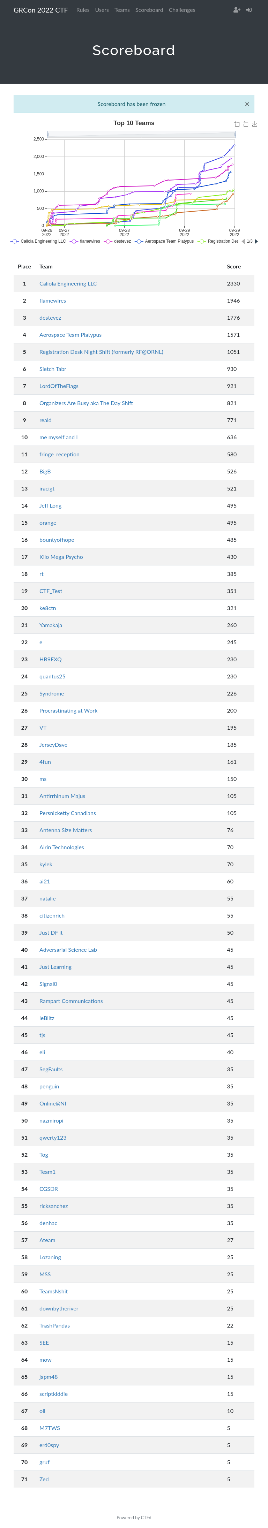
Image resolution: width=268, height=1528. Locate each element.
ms (42, 778)
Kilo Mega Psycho (61, 556)
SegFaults (50, 1069)
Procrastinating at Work (68, 710)
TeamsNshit (53, 1291)
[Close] (247, 104)
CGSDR (48, 1188)
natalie (47, 898)
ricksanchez (53, 1205)
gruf (44, 1462)
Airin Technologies (61, 847)
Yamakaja (50, 625)
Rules (83, 9)
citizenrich (52, 915)
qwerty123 (53, 1137)
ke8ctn (47, 608)
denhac (48, 1222)
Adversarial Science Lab (68, 949)
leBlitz (46, 1017)
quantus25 (52, 676)
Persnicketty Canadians (67, 812)
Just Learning (55, 966)
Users (102, 9)
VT (42, 727)
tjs (42, 1035)
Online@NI (52, 1103)
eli (42, 1052)
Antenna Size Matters (65, 830)
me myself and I (58, 437)
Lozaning (50, 1257)
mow (45, 1359)
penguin (49, 1086)
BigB (45, 471)
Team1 (47, 1171)
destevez (50, 317)
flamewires (52, 300)
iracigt (46, 488)
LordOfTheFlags (59, 385)
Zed (44, 1479)
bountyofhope (56, 539)
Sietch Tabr (52, 368)
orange (47, 522)
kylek (45, 864)
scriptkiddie (53, 1393)
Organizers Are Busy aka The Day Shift (86, 403)
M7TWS (49, 1427)
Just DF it (51, 932)
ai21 (44, 881)
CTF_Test (50, 590)
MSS (45, 1274)
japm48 (48, 1376)
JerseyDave (53, 744)
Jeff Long (50, 505)
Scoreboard (149, 9)
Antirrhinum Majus (62, 795)
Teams (122, 9)
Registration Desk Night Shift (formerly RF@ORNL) (101, 351)
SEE (44, 1342)
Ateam (47, 1240)
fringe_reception (59, 454)
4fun (45, 761)
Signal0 (48, 983)
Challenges (182, 9)
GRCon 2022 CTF (41, 10)
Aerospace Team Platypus (70, 334)
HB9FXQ (50, 659)
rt (41, 573)
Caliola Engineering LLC (68, 283)
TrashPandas (54, 1325)
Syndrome (51, 693)
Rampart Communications (71, 1000)
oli (42, 1410)
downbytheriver (59, 1308)
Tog (43, 1154)
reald (45, 420)
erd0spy (49, 1445)
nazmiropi (51, 1120)
